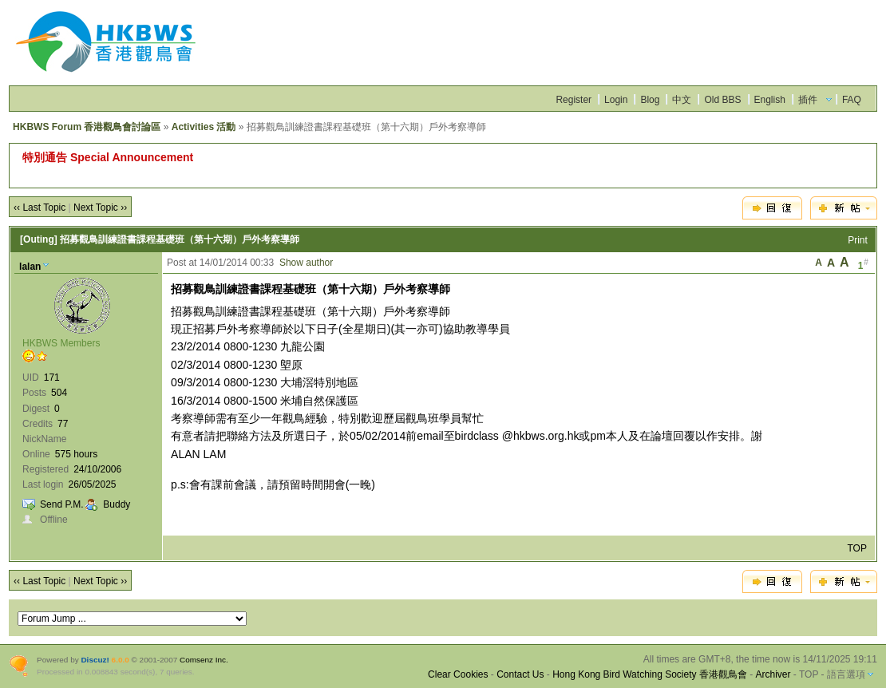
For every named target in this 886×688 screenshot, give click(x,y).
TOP (856, 548)
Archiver (773, 674)
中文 (681, 99)
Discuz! (95, 659)
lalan (30, 266)
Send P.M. (61, 504)
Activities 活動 (204, 126)
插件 (807, 99)
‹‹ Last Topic (39, 207)
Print (858, 240)
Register (573, 99)
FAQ (851, 99)
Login (615, 99)
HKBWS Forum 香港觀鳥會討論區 (86, 126)
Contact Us (520, 674)
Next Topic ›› (100, 207)
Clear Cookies (458, 674)
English (769, 99)
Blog (649, 99)
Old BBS (722, 99)
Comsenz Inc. (204, 659)
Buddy (116, 504)
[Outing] (38, 239)
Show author (306, 262)
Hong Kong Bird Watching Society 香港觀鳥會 (649, 674)
